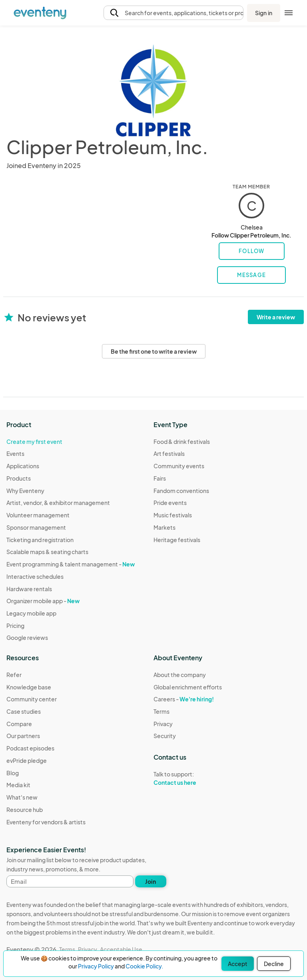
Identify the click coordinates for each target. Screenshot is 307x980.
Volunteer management (38, 515)
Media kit (18, 784)
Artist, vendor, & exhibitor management (58, 502)
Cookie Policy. (144, 966)
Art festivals (169, 453)
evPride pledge (26, 760)
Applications (22, 465)
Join (150, 881)
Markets (164, 527)
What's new (22, 797)
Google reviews (27, 637)
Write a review (276, 317)
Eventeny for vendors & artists (46, 822)
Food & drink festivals (182, 441)
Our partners (23, 735)
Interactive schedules (35, 576)
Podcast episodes (30, 748)
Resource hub (24, 809)
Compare (19, 723)
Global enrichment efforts (188, 687)
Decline (274, 963)
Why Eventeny (25, 490)
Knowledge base (28, 687)
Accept (237, 963)
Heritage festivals (177, 539)
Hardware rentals (29, 588)
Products (18, 478)
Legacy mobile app (31, 613)
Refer (14, 674)
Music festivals (173, 515)
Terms (161, 711)
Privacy (163, 723)
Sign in (263, 12)
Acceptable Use (121, 949)
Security (165, 735)
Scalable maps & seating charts (47, 551)
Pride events (170, 502)
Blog (12, 772)
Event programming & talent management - (70, 564)
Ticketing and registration (40, 539)
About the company (180, 674)
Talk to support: (188, 778)
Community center (31, 699)
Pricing (15, 625)
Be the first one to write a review (154, 351)
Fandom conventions (181, 490)
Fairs (160, 478)
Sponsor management (36, 527)
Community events (179, 465)
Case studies (23, 711)
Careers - (184, 699)
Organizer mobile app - (43, 600)
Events (15, 453)
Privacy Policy (96, 966)
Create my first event (34, 441)
